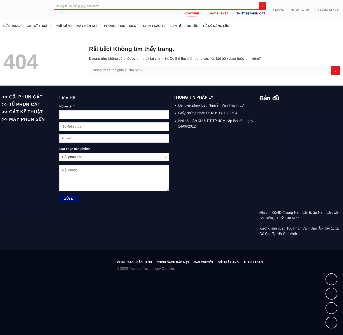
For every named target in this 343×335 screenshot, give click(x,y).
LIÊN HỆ (175, 26)
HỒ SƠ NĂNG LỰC (216, 26)
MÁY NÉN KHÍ (88, 26)
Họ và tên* (67, 106)
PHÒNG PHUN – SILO (121, 26)
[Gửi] (262, 6)
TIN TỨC (192, 26)
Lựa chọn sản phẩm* (74, 149)
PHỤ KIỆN (64, 26)
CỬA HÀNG (12, 26)
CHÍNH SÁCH (154, 26)
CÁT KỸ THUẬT (38, 26)
